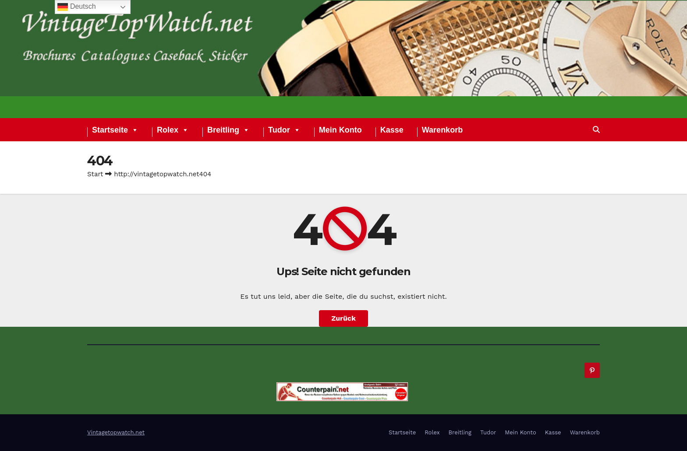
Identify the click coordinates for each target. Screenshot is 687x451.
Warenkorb (442, 130)
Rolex (173, 130)
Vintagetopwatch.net (116, 432)
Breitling (228, 130)
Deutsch (76, 7)
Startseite (115, 130)
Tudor (284, 130)
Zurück (343, 318)
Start (95, 174)
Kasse (392, 130)
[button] (596, 130)
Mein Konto (340, 130)
